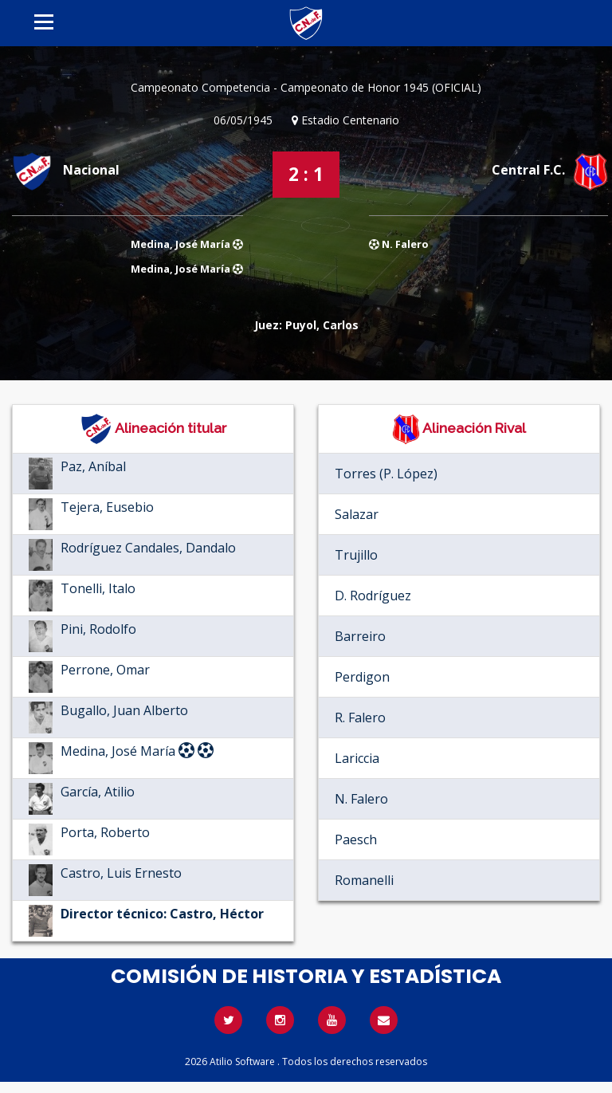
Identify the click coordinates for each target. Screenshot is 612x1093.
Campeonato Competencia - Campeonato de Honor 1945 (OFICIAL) (306, 87)
